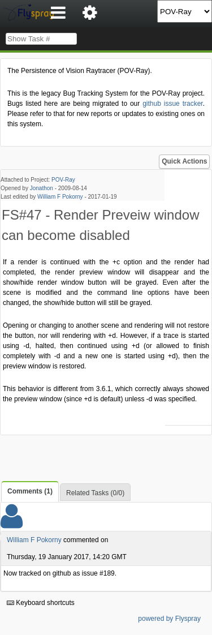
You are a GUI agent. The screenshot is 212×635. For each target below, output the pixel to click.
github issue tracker (172, 104)
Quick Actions (184, 161)
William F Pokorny (60, 197)
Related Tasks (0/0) (95, 493)
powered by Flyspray (169, 619)
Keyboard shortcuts (41, 603)
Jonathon (41, 188)
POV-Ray (63, 180)
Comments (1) (30, 491)
